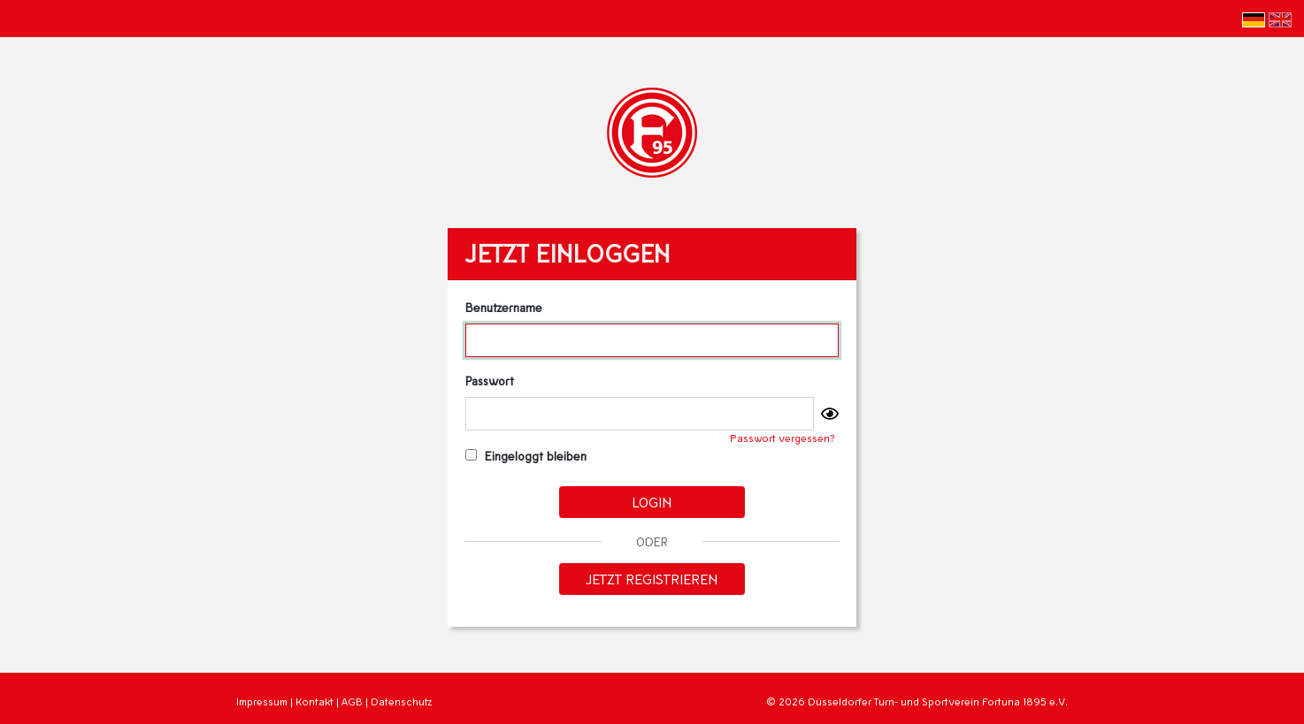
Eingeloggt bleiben (526, 455)
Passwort (489, 380)
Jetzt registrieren (651, 578)
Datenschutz (401, 701)
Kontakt (314, 701)
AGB (352, 701)
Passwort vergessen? (782, 438)
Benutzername (503, 307)
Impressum (262, 701)
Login (651, 501)
